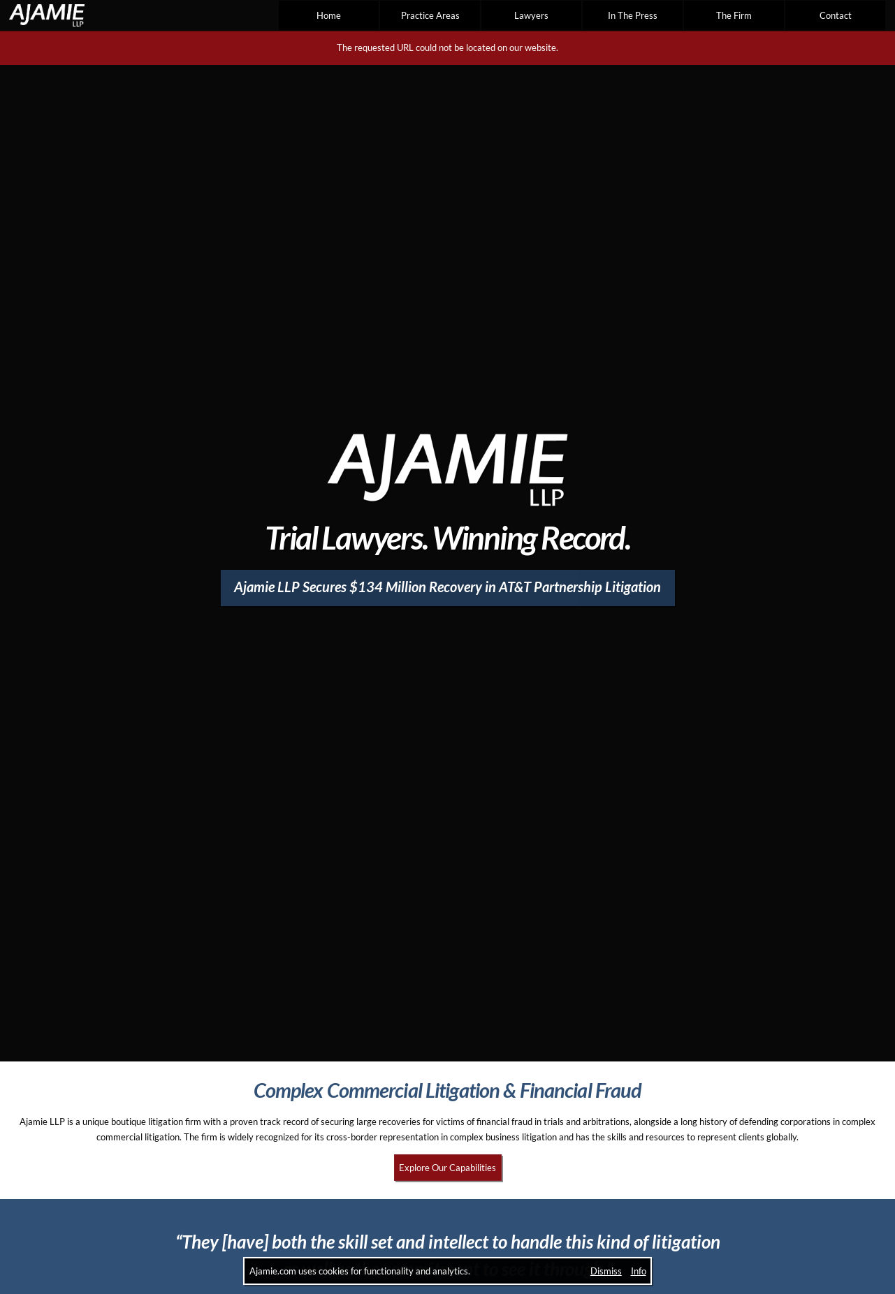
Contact (836, 15)
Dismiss (606, 1271)
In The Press (632, 15)
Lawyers (531, 15)
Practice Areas (430, 15)
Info (638, 1271)
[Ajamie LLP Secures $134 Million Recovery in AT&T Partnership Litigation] (448, 588)
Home (328, 15)
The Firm (734, 15)
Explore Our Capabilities (447, 1167)
